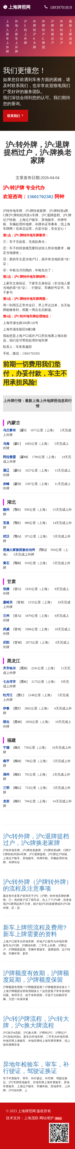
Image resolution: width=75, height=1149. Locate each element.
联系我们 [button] (15, 116)
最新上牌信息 (70, 31)
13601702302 (40, 196)
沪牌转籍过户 (52, 31)
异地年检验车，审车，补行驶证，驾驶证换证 (36, 1067)
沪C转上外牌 (25, 31)
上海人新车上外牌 (7, 36)
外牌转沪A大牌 (34, 34)
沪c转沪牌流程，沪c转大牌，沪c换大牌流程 (36, 1022)
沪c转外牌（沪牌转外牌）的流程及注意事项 (37, 885)
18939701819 (60, 7)
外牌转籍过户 (61, 31)
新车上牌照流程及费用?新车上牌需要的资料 (34, 930)
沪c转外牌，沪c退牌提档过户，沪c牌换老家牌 (36, 839)
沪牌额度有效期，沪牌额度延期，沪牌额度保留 (36, 976)
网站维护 (46, 1118)
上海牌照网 (19, 7)
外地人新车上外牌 (16, 36)
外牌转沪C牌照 (43, 34)
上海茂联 (31, 1118)
